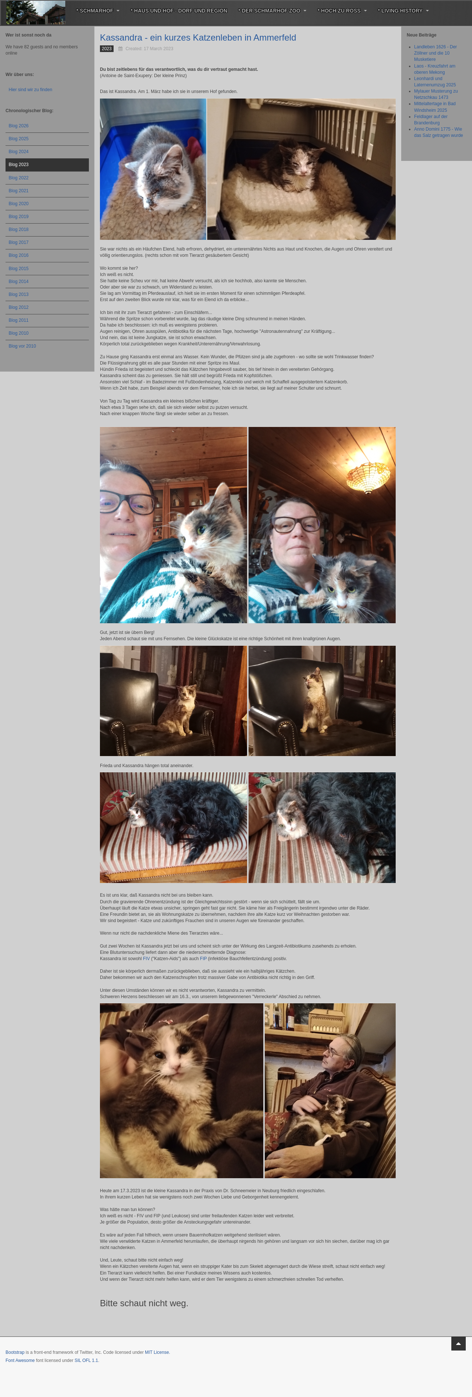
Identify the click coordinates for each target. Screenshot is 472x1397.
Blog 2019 (19, 216)
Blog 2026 (19, 125)
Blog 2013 (19, 294)
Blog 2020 (19, 203)
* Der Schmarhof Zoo (272, 11)
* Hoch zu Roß (342, 11)
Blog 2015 (19, 268)
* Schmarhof (97, 11)
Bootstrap (15, 1352)
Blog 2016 (19, 255)
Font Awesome (20, 1360)
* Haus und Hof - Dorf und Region (179, 11)
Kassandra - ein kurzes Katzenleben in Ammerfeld (198, 37)
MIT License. (157, 1352)
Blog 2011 (19, 320)
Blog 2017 (19, 242)
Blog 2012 (19, 307)
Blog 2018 (19, 229)
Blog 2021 (19, 190)
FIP (203, 958)
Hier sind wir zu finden (30, 89)
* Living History (403, 11)
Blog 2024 (19, 151)
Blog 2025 (19, 138)
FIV (146, 958)
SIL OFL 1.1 (86, 1360)
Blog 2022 (19, 177)
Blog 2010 (19, 333)
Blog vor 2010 (22, 346)
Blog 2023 (19, 164)
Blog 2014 (19, 281)
